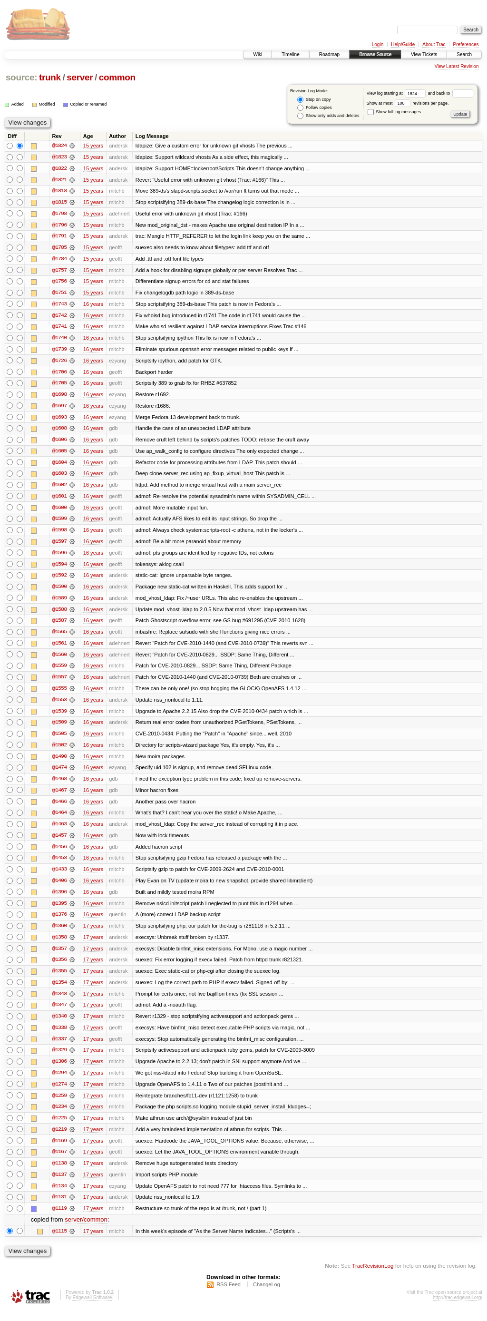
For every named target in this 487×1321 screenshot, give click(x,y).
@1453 (59, 865)
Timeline (290, 54)
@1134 (59, 1196)
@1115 (59, 1241)
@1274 (59, 1093)
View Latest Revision (457, 66)
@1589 (59, 602)
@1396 (59, 899)
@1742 (59, 317)
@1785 (59, 248)
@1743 (59, 305)
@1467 (59, 796)
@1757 (59, 271)
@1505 (59, 739)
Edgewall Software (92, 1308)
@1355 (59, 979)
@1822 (59, 168)
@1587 (59, 625)
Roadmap (329, 54)
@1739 (59, 351)
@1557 (59, 682)
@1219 (59, 1139)
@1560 (59, 659)
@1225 (59, 1127)
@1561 (59, 648)
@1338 (59, 1036)
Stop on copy (314, 100)
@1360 (59, 933)
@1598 (59, 534)
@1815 (59, 202)
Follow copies (314, 108)
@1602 (59, 488)
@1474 (59, 773)
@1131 (59, 1207)
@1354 (59, 990)
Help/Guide (403, 44)
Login (377, 44)
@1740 (59, 339)
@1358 (59, 945)
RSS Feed (228, 1295)
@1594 (59, 568)
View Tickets (424, 54)
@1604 (59, 465)
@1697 (59, 408)
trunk (50, 77)
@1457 (59, 842)
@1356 (59, 967)
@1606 (59, 442)
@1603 (59, 476)
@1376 (59, 922)
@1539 (59, 716)
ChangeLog (266, 1295)
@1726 (59, 362)
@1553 (59, 705)
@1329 (59, 1059)
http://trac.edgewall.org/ (457, 1308)
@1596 (59, 556)
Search (464, 54)
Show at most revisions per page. (408, 103)
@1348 (59, 1002)
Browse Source (375, 54)
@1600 (59, 511)
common (117, 77)
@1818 (59, 191)
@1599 (59, 522)
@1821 (59, 180)
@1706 (59, 374)
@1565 (59, 636)
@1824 (59, 145)
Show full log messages (394, 111)
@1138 (59, 1173)
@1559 (59, 671)
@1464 (59, 819)
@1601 (59, 499)
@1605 (59, 454)
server (80, 77)
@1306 (59, 1070)
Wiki (257, 54)
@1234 (59, 1116)
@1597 (59, 545)
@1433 (59, 876)
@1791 (59, 237)
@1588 (59, 613)
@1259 (59, 1104)
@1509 (59, 728)
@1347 (59, 1013)
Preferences (466, 44)
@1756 (59, 282)
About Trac (433, 44)
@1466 (59, 808)
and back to (450, 93)
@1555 (59, 693)
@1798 (59, 214)
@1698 (59, 397)
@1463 (59, 830)
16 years (93, 305)
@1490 (59, 762)
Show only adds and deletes (328, 116)
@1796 (59, 225)
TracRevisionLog (372, 1276)
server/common (86, 1230)
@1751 (59, 294)
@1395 (59, 910)
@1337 (59, 1047)
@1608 (59, 431)
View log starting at (397, 93)
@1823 (59, 157)
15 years (93, 145)
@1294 (59, 1082)
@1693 (59, 419)
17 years (93, 933)
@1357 (59, 956)
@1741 (59, 328)
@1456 (59, 853)
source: (21, 77)
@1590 (59, 591)
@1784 (59, 260)
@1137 (59, 1184)
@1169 (59, 1150)
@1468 (59, 785)
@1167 (59, 1161)
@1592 (59, 579)
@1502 (59, 750)
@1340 (59, 1024)
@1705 (59, 385)
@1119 (59, 1219)
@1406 (59, 887)
